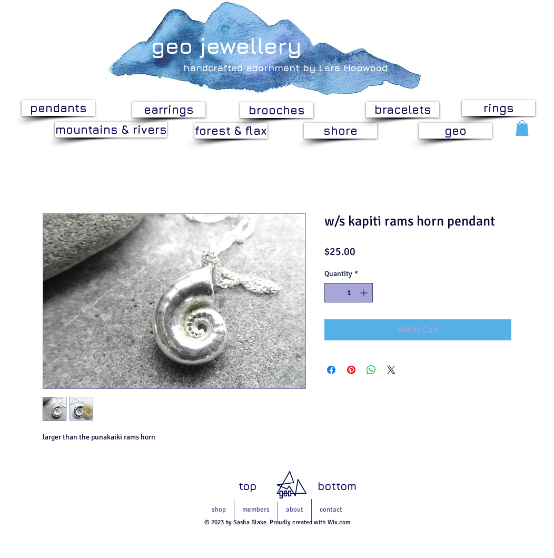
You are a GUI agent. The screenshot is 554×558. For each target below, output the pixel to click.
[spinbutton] (348, 292)
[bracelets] (402, 110)
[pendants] (58, 108)
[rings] (498, 108)
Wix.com (339, 522)
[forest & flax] (231, 131)
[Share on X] (391, 370)
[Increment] (364, 292)
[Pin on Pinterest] (351, 370)
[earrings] (168, 110)
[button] (522, 128)
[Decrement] (332, 292)
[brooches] (276, 110)
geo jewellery (226, 45)
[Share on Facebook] (331, 370)
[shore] (340, 131)
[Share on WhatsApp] (371, 370)
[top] (247, 486)
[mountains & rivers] (111, 130)
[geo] (455, 131)
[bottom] (337, 486)
